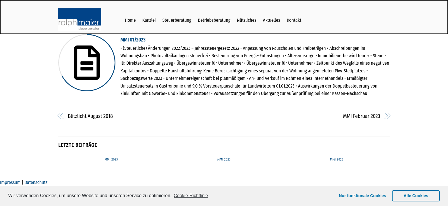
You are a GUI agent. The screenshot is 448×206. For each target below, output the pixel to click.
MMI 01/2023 (133, 40)
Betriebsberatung (214, 20)
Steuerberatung (176, 20)
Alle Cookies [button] (416, 195)
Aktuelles (271, 20)
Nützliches (246, 20)
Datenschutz (35, 182)
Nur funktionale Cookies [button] (362, 195)
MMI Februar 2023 (361, 116)
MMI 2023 (111, 159)
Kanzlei (149, 20)
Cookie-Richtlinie (191, 195)
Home (130, 20)
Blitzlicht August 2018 (90, 116)
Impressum (10, 182)
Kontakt (294, 20)
